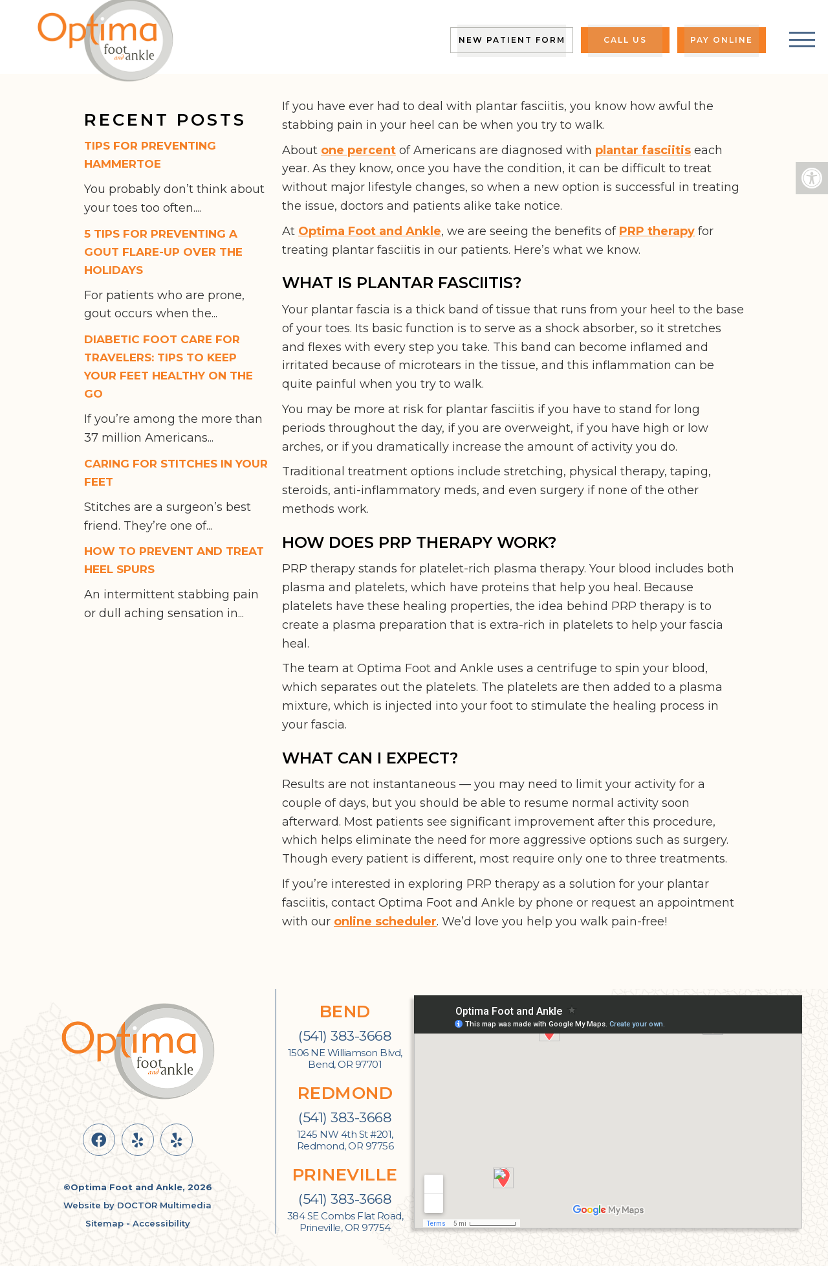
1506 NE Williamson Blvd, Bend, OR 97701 (345, 1058)
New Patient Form (512, 40)
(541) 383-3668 (344, 1036)
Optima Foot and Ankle (369, 231)
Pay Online (721, 40)
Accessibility (161, 1223)
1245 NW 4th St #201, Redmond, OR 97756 (345, 1140)
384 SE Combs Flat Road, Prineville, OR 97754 (345, 1222)
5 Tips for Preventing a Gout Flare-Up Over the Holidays (163, 252)
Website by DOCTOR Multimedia (137, 1205)
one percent (358, 150)
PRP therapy (657, 231)
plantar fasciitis (643, 150)
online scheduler (385, 921)
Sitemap (104, 1223)
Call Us (625, 40)
